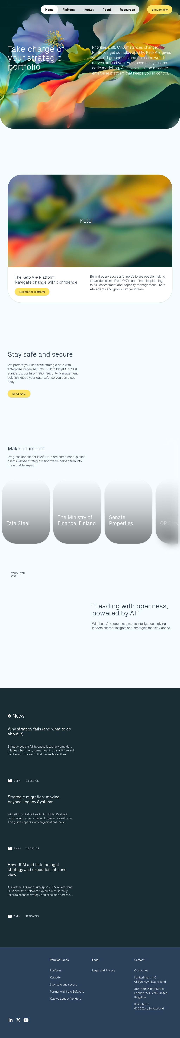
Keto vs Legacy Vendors (65, 998)
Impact (88, 9)
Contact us (141, 970)
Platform (68, 9)
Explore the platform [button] (32, 291)
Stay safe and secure (63, 984)
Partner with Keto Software (67, 991)
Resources (127, 9)
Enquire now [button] (160, 9)
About (106, 9)
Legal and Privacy (103, 970)
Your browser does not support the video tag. (90, 64)
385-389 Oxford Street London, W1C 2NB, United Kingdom (151, 993)
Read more (19, 394)
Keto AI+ (55, 977)
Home (49, 9)
